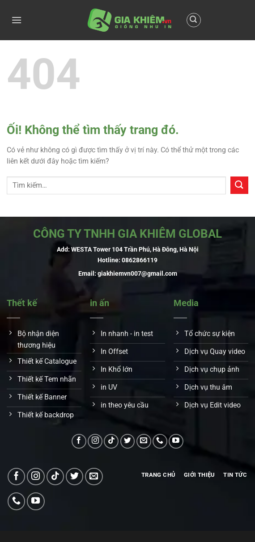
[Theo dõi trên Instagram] (95, 441)
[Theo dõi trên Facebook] (79, 441)
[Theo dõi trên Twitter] (127, 441)
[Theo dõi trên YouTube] (176, 441)
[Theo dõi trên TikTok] (111, 441)
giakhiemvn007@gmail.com (137, 273)
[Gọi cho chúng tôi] (160, 441)
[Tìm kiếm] (194, 20)
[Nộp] (239, 185)
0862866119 (139, 260)
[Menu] (16, 20)
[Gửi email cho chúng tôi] (143, 441)
